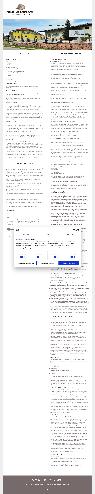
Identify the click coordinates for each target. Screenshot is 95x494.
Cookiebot (35, 213)
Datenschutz (66, 484)
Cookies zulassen (69, 263)
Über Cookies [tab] (69, 234)
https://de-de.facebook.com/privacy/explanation (68, 440)
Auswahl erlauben (47, 263)
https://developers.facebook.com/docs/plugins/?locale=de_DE (64, 425)
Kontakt (72, 12)
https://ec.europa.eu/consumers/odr (17, 94)
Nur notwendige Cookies (26, 263)
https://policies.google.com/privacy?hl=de (75, 465)
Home (53, 12)
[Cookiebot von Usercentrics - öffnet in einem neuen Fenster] (72, 230)
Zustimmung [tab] (25, 234)
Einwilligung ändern (10, 210)
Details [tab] (47, 234)
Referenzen (62, 12)
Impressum (59, 484)
